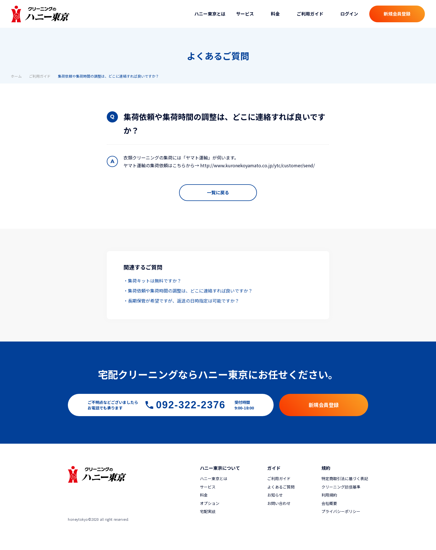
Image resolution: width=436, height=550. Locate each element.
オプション (209, 503)
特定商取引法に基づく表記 (344, 478)
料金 (204, 495)
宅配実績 (207, 511)
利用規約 (329, 495)
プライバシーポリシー (340, 511)
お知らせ (275, 495)
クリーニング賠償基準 (340, 487)
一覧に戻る (218, 192)
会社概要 (329, 503)
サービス (207, 487)
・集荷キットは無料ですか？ (152, 280)
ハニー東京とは (210, 13)
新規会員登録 (397, 13)
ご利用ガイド (40, 76)
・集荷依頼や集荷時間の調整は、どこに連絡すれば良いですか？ (187, 290)
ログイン (349, 13)
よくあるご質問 (280, 487)
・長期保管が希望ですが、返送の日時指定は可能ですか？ (181, 300)
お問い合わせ (279, 503)
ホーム (16, 76)
